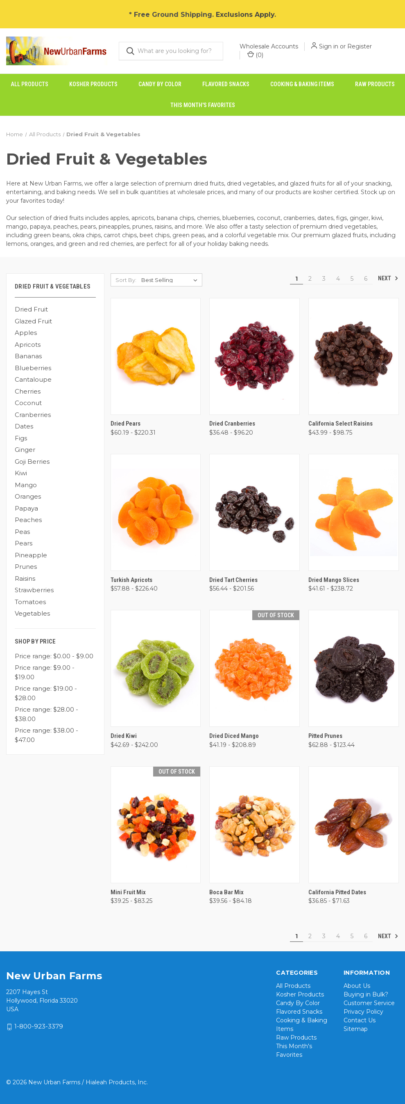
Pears (23, 543)
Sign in (328, 46)
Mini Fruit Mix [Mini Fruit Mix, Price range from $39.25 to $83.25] (128, 892)
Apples (26, 333)
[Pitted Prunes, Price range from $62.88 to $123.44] (353, 668)
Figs (21, 438)
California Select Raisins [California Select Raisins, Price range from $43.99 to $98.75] (340, 423)
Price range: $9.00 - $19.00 (45, 672)
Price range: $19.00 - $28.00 (46, 693)
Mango (26, 485)
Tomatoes (30, 602)
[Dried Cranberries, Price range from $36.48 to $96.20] (254, 356)
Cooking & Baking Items (302, 84)
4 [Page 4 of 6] (338, 278)
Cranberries (33, 415)
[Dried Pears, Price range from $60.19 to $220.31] (155, 356)
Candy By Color (159, 84)
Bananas (28, 356)
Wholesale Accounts (269, 46)
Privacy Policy (363, 1011)
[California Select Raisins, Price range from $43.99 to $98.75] (353, 356)
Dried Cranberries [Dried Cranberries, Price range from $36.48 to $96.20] (232, 423)
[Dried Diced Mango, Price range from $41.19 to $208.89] (254, 668)
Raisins (25, 578)
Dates (24, 426)
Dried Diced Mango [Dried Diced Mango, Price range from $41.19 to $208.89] (234, 736)
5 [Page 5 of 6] (352, 278)
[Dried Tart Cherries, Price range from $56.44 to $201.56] (254, 512)
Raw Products (375, 84)
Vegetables (32, 613)
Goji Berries (32, 461)
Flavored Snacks (225, 84)
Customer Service (369, 1003)
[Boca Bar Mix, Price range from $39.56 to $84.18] (254, 825)
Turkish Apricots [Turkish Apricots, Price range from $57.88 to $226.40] (131, 580)
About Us (357, 985)
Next (388, 278)
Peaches (28, 520)
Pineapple (31, 555)
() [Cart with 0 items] (255, 55)
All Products (29, 84)
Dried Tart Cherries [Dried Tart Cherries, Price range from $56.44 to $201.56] (233, 580)
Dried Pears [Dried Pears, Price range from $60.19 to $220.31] (125, 423)
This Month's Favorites (202, 105)
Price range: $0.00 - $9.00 (54, 656)
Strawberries (34, 590)
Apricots (28, 344)
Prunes (26, 566)
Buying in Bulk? (366, 994)
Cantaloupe (33, 379)
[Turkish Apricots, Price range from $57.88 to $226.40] (155, 512)
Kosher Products (93, 84)
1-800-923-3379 (38, 1026)
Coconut (28, 403)
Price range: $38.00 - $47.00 (46, 735)
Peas (22, 532)
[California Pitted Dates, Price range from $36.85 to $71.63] (353, 825)
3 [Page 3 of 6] (324, 278)
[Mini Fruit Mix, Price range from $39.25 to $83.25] (155, 825)
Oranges (28, 496)
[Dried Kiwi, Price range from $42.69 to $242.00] (155, 668)
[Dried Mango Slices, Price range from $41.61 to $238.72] (353, 512)
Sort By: (125, 280)
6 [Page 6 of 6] (365, 278)
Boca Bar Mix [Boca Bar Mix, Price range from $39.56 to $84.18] (226, 892)
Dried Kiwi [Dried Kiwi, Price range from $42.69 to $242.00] (124, 736)
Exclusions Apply (245, 14)
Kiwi (21, 473)
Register (359, 46)
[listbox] (171, 280)
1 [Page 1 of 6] (296, 278)
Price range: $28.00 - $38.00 (46, 714)
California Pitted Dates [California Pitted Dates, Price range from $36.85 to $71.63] (337, 892)
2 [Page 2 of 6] (310, 278)
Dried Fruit (31, 309)
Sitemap (356, 1029)
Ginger (25, 450)
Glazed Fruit (33, 321)
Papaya (26, 508)
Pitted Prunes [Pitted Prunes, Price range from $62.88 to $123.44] (325, 736)
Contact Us (360, 1020)
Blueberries (33, 368)
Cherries (28, 391)
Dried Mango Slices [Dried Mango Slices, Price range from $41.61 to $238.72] (333, 580)
